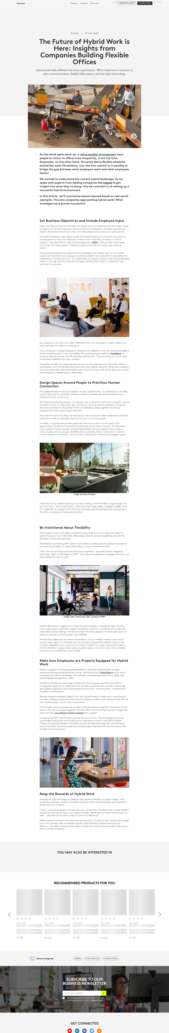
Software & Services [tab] (52, 7)
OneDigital (116, 353)
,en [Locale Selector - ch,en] (159, 2)
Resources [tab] (71, 7)
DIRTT (95, 242)
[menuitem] (74, 14)
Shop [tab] (35, 7)
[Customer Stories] (111, 958)
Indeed (107, 182)
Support (148, 2)
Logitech (115, 2)
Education (141, 2)
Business (133, 2)
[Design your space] (127, 13)
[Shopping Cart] (159, 7)
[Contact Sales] (144, 13)
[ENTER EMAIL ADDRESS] (82, 993)
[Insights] (77, 958)
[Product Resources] (92, 958)
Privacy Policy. (97, 1000)
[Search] (139, 7)
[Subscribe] (103, 993)
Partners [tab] (84, 7)
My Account (152, 7)
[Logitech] (19, 7)
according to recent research (69, 712)
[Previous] (9, 914)
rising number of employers (98, 154)
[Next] (160, 914)
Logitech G (124, 2)
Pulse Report (106, 672)
